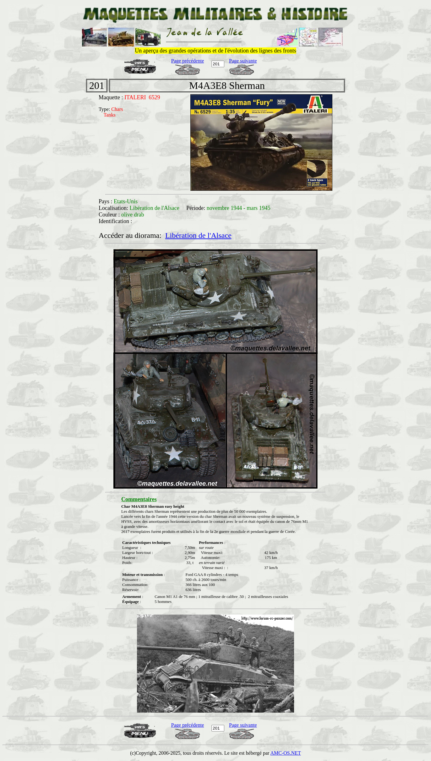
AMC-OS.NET (285, 753)
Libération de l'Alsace (198, 235)
